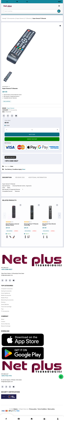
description (7, 179)
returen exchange (5, 326)
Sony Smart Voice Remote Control (49, 226)
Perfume (3, 302)
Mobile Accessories (6, 295)
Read (24, 169)
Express (16, 232)
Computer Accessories (7, 288)
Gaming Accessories (6, 291)
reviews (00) (20, 179)
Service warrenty (5, 323)
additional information (37, 179)
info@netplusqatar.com (7, 275)
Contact (3, 321)
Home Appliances (5, 293)
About (2, 319)
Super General (20, 18)
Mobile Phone (4, 297)
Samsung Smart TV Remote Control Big (31, 226)
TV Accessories (10, 18)
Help (59, 1)
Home (3, 18)
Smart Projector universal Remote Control (12, 226)
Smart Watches (5, 304)
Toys (2, 309)
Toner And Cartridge (6, 306)
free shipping (6, 101)
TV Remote (28, 18)
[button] (59, 217)
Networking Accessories (7, 300)
